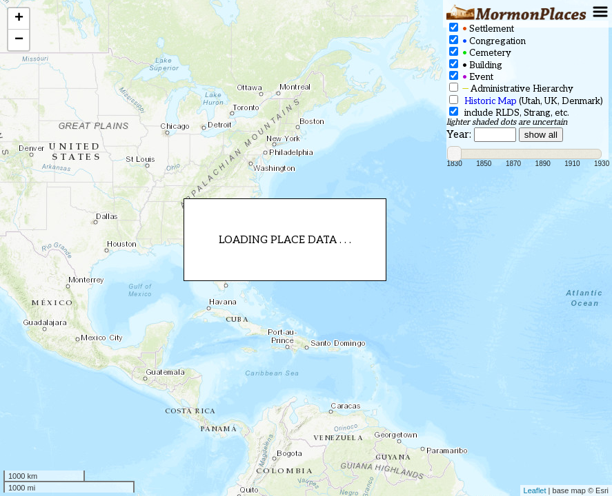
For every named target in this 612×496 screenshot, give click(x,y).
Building (475, 65)
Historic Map (490, 101)
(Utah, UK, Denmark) (526, 101)
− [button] (18, 40)
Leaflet (535, 490)
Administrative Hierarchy (511, 88)
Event (471, 77)
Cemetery (480, 53)
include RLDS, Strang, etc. (509, 112)
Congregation (487, 41)
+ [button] (18, 18)
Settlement (481, 28)
